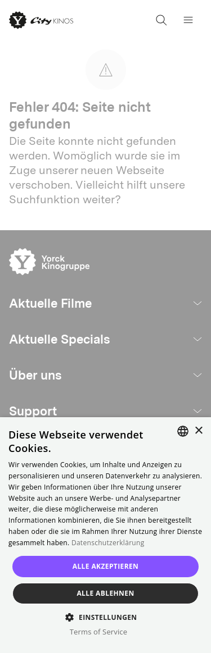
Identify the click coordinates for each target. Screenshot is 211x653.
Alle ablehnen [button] (105, 593)
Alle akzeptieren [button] (106, 566)
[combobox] (182, 431)
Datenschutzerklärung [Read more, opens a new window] (108, 542)
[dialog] (105, 535)
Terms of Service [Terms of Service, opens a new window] (98, 632)
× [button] (198, 431)
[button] (105, 616)
